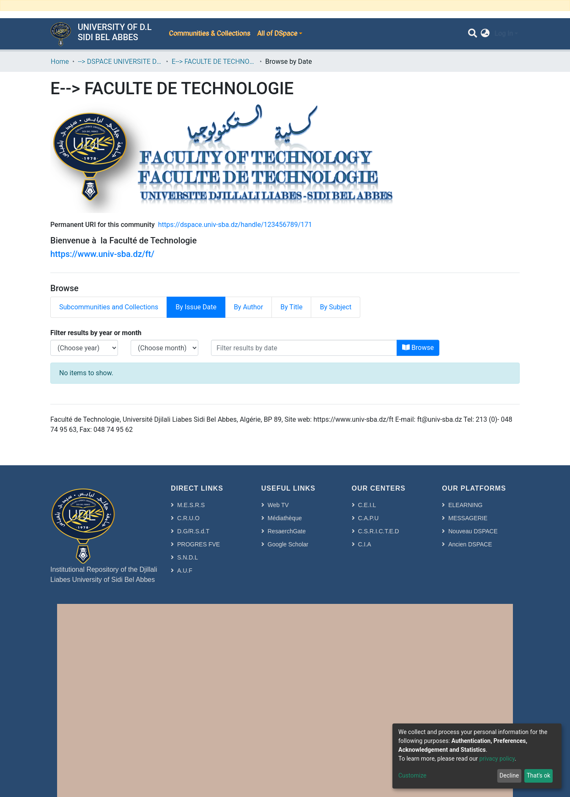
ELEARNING (465, 505)
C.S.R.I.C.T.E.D (378, 531)
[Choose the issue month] (164, 348)
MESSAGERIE (468, 518)
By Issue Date (195, 307)
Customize (412, 775)
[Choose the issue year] (84, 348)
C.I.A (364, 544)
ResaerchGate (287, 531)
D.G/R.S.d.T (193, 531)
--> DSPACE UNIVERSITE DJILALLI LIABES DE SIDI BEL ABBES (120, 61)
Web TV (278, 505)
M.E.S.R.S (191, 505)
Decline (509, 775)
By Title (291, 307)
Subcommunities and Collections (108, 307)
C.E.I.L (367, 505)
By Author (248, 307)
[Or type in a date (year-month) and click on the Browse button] (304, 348)
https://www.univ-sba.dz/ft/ (102, 254)
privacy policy (497, 758)
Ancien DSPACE (470, 544)
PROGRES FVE (198, 544)
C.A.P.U (368, 518)
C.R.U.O (188, 518)
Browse (418, 348)
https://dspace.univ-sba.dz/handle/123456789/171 (235, 225)
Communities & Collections (209, 34)
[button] (485, 34)
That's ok (538, 775)
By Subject (335, 307)
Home (60, 61)
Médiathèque (285, 518)
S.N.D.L (187, 557)
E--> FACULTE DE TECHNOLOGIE (214, 61)
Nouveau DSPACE (472, 531)
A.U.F (184, 570)
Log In (503, 34)
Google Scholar (288, 544)
